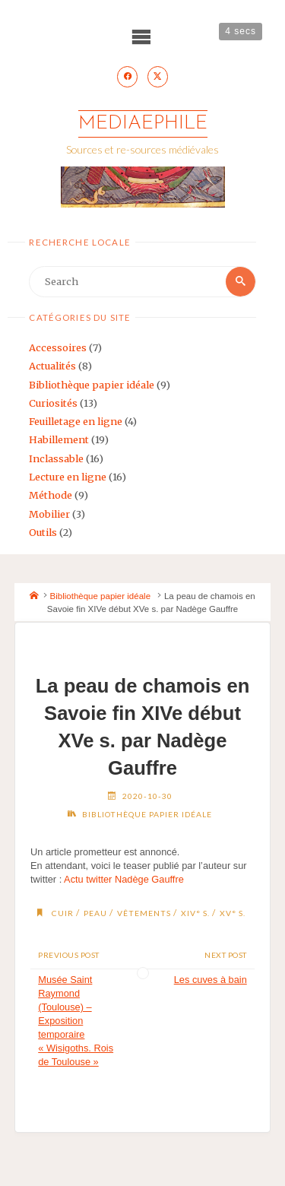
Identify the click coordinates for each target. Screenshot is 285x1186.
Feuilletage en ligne (75, 421)
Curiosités (53, 403)
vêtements (144, 913)
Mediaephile (142, 123)
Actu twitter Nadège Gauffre (124, 879)
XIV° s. (195, 913)
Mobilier (49, 514)
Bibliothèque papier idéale (91, 385)
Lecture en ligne (67, 477)
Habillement (59, 439)
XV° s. (232, 913)
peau (95, 913)
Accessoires (58, 347)
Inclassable (56, 458)
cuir (63, 913)
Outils (43, 532)
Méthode (50, 495)
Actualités (52, 366)
